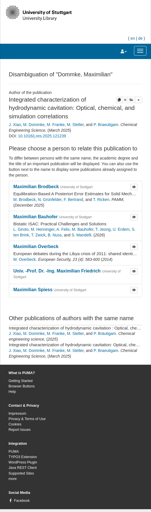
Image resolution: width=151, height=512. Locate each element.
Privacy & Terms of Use (27, 419)
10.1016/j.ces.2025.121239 (42, 136)
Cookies (15, 424)
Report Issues (20, 430)
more (13, 479)
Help (12, 392)
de (140, 38)
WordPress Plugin (23, 462)
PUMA (14, 452)
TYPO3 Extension (23, 457)
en (133, 38)
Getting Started (21, 381)
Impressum (17, 414)
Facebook (22, 501)
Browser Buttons (22, 386)
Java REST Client (23, 468)
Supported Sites (21, 473)
